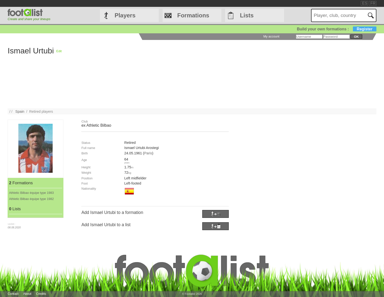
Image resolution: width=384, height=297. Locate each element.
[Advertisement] (209, 74)
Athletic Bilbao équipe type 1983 (31, 193)
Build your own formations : (336, 29)
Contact (13, 294)
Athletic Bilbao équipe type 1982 (31, 199)
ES (364, 3)
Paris (148, 153)
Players (125, 15)
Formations (193, 15)
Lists (247, 15)
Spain (19, 111)
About (27, 294)
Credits (41, 294)
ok (356, 36)
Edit (59, 51)
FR (372, 3)
